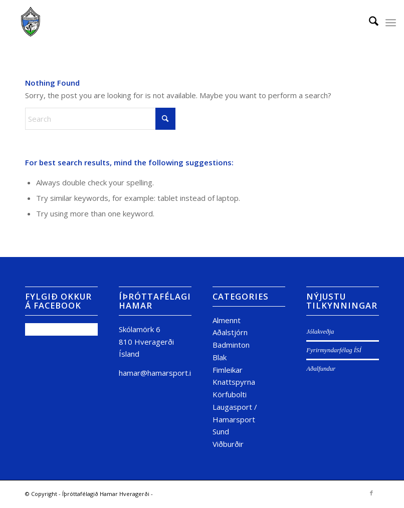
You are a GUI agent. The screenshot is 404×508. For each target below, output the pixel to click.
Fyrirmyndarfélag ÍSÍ (333, 350)
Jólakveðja (320, 331)
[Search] (368, 22)
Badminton (231, 345)
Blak (220, 357)
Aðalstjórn (230, 332)
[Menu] (390, 22)
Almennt (227, 320)
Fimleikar (228, 370)
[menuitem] (368, 22)
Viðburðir (228, 444)
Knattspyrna (234, 382)
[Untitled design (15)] (30, 22)
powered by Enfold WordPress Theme (205, 493)
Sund (221, 431)
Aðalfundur (320, 368)
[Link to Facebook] (371, 492)
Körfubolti (230, 394)
